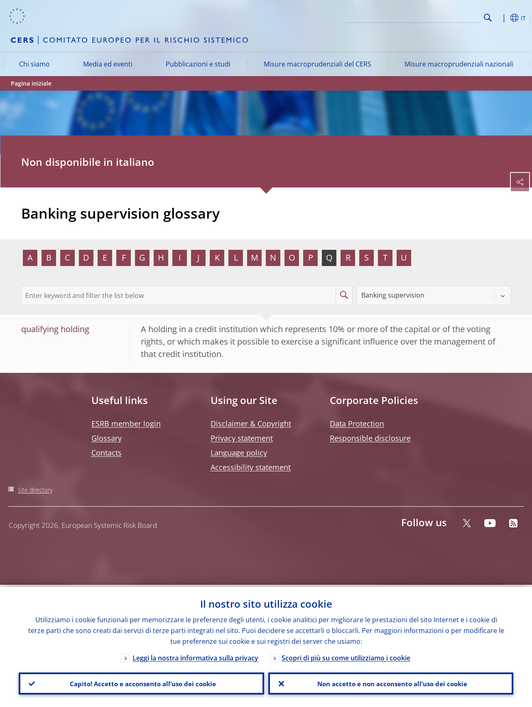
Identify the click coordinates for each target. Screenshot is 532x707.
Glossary (106, 438)
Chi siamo (34, 64)
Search (488, 17)
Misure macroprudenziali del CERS (317, 64)
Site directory (35, 490)
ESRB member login (126, 424)
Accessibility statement (251, 467)
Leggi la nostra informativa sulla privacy (195, 655)
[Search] (439, 16)
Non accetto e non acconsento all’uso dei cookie (390, 682)
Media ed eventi (107, 64)
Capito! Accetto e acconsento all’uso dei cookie (141, 682)
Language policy (239, 453)
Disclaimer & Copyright (251, 424)
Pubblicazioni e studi (198, 64)
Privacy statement (242, 438)
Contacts (106, 453)
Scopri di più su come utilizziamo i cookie (346, 655)
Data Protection (357, 424)
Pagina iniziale (31, 83)
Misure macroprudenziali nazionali (459, 64)
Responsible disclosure (370, 438)
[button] (501, 18)
